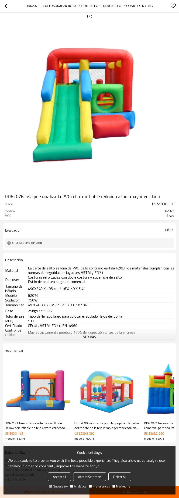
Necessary (58, 486)
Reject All (119, 476)
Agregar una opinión (27, 243)
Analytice (78, 486)
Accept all (59, 476)
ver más (89, 336)
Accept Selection (89, 476)
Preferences (99, 486)
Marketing (121, 486)
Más (168, 230)
